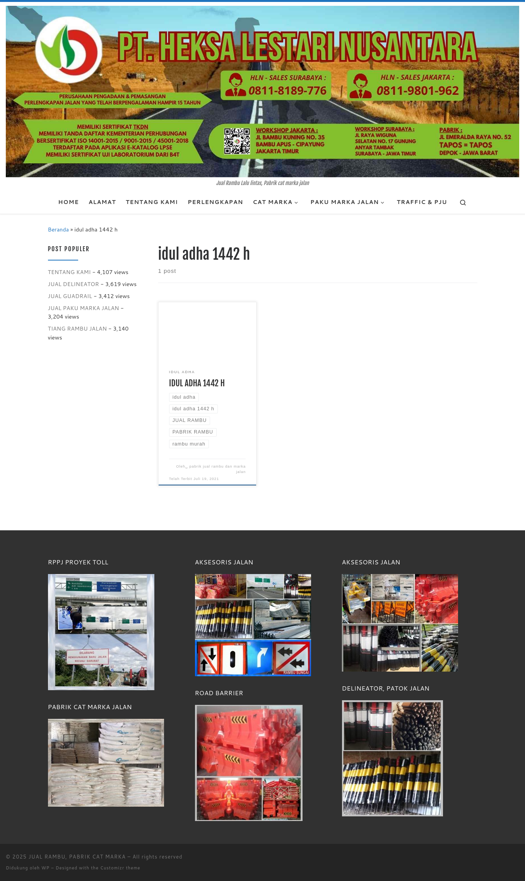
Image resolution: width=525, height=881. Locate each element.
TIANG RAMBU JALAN (77, 328)
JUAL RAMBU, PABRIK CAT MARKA (77, 856)
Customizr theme (120, 868)
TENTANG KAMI (69, 272)
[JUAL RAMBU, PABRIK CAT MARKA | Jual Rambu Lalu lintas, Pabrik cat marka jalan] (262, 91)
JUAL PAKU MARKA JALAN (83, 308)
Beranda (58, 229)
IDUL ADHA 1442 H (197, 383)
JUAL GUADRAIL (70, 296)
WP (45, 868)
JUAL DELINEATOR (73, 284)
